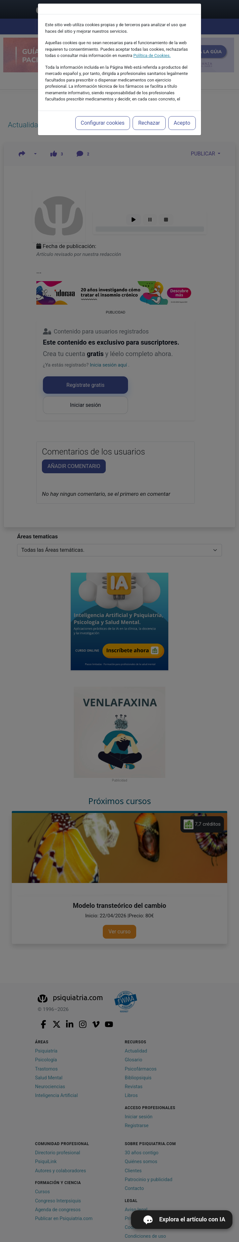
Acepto (182, 123)
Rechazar (149, 123)
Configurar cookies (103, 123)
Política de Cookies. (152, 55)
